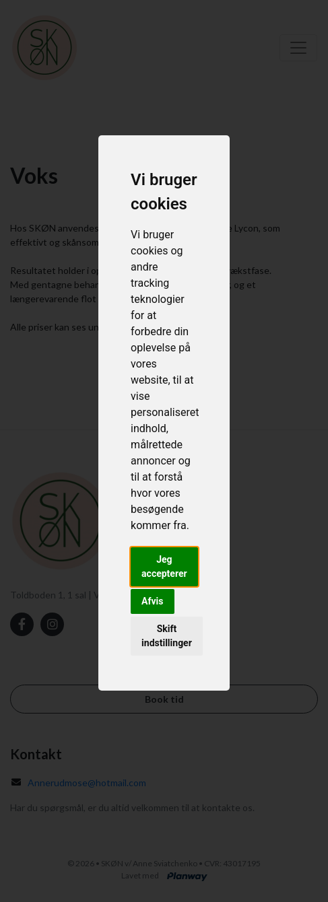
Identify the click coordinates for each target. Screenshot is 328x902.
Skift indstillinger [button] (166, 635)
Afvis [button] (152, 601)
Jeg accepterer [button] (164, 566)
